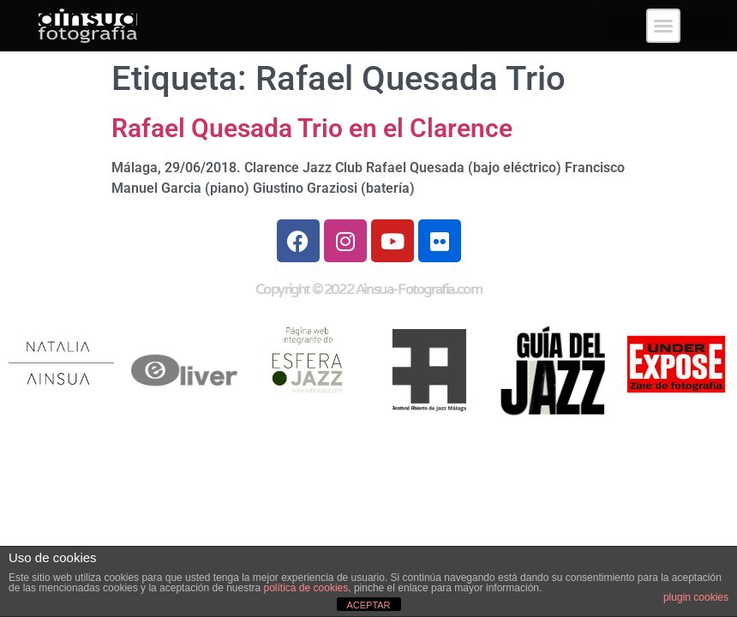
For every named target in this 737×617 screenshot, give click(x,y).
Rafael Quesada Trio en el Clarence (311, 128)
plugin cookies (695, 597)
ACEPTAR (368, 605)
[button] (663, 26)
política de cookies (306, 588)
